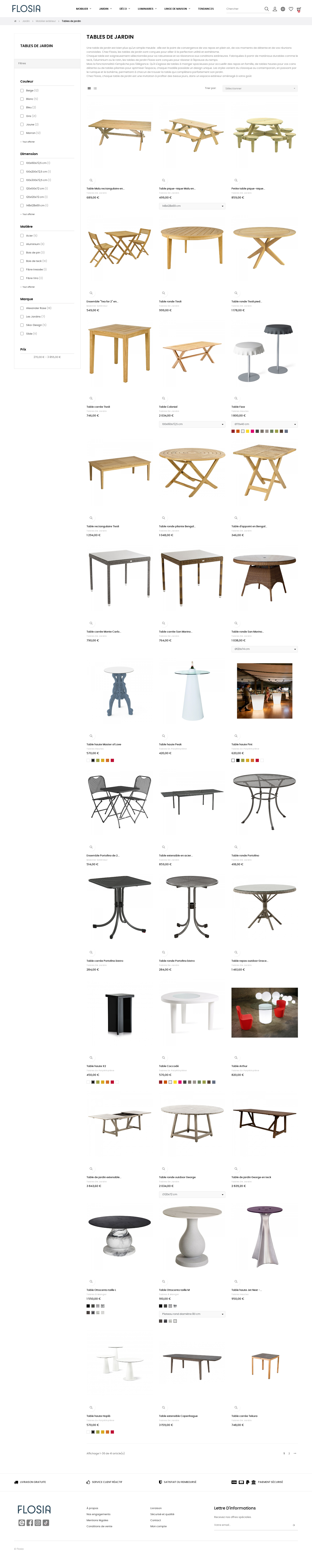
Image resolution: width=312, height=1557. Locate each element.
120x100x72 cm (37, 188)
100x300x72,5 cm (38, 180)
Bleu (31, 107)
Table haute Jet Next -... (246, 1290)
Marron (33, 133)
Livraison (156, 1508)
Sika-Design (36, 325)
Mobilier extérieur (97, 306)
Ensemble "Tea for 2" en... (102, 301)
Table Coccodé (169, 1066)
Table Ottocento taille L (101, 1290)
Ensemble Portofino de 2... (103, 855)
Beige (32, 90)
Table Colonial (168, 407)
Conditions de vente (99, 1526)
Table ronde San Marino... (247, 632)
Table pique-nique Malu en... (177, 188)
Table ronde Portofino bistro (177, 961)
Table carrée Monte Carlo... (104, 632)
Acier (31, 236)
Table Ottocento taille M (174, 1290)
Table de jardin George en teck (251, 1177)
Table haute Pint (241, 744)
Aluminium (35, 244)
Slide (31, 334)
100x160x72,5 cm (38, 163)
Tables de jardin (36, 46)
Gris (31, 116)
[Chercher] (248, 9)
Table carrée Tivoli (98, 407)
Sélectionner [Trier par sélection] (261, 88)
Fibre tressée (36, 269)
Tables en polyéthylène (173, 749)
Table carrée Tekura (244, 1416)
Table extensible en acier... (176, 855)
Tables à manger (97, 1294)
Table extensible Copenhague (178, 1416)
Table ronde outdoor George (177, 1177)
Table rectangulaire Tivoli (103, 526)
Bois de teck (36, 261)
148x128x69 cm (37, 205)
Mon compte (158, 1526)
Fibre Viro (34, 278)
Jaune (32, 124)
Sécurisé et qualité (162, 1514)
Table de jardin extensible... (104, 1177)
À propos (92, 1508)
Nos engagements (99, 1514)
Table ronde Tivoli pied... (246, 301)
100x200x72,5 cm (38, 172)
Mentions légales (97, 1520)
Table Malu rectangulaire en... (106, 188)
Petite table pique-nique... (248, 188)
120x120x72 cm (37, 197)
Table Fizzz (238, 407)
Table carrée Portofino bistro (105, 961)
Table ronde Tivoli (170, 301)
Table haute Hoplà (98, 1416)
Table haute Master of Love (104, 744)
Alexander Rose (39, 308)
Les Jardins (35, 316)
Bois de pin (35, 252)
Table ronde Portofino (245, 855)
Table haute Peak (170, 744)
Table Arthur (239, 1066)
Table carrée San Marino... (175, 632)
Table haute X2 (96, 1066)
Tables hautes (240, 411)
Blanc (32, 99)
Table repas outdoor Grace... (249, 961)
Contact (155, 1520)
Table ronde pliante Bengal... (177, 526)
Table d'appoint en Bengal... (249, 526)
